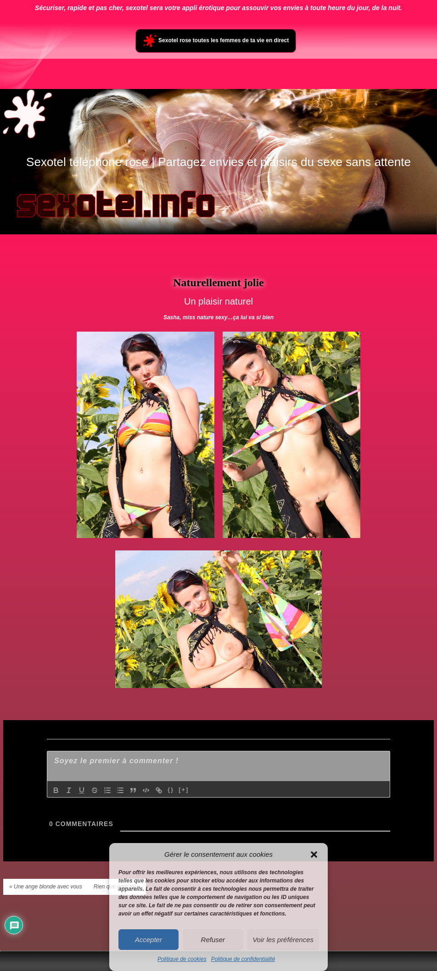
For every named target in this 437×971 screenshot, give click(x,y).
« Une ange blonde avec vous (45, 886)
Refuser (213, 939)
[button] (314, 854)
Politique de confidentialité (243, 959)
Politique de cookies (182, 959)
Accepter (148, 939)
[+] (184, 789)
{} (171, 789)
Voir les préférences (283, 939)
